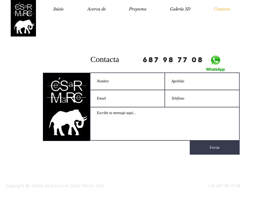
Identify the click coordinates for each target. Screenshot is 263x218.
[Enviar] (215, 148)
